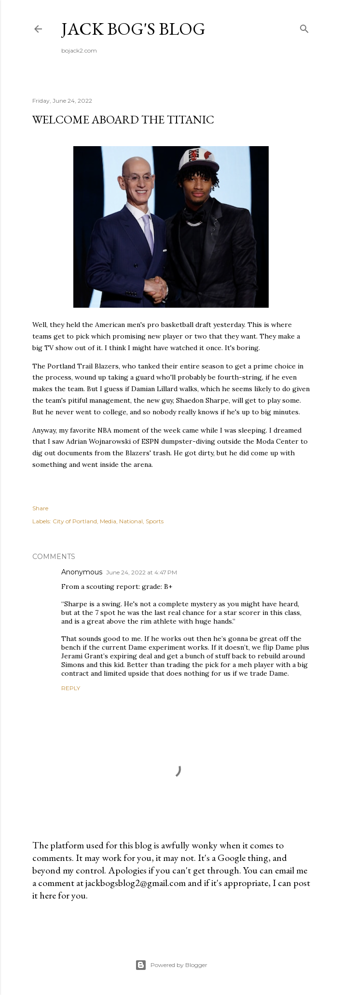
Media (108, 521)
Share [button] (40, 508)
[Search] (304, 26)
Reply (70, 688)
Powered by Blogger (171, 965)
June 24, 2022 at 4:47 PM (141, 572)
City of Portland (75, 521)
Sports (155, 521)
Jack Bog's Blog (133, 28)
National (131, 521)
